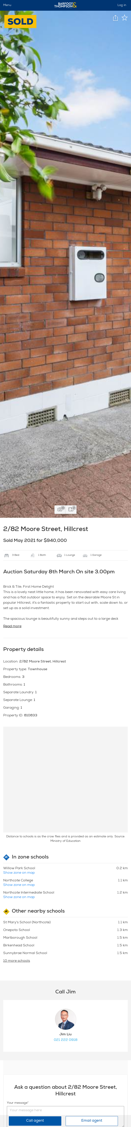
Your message (17, 1103)
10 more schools (16, 961)
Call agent (35, 1121)
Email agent (91, 1121)
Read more (12, 626)
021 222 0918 (65, 1040)
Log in (121, 5)
